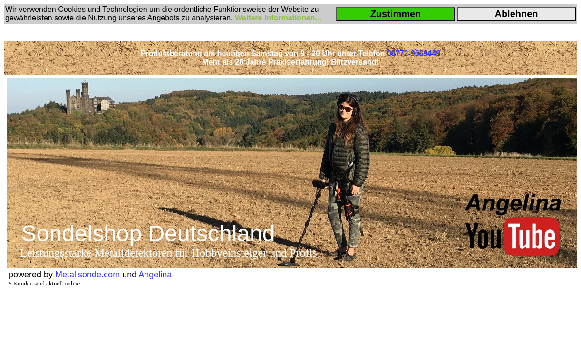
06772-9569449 (413, 53)
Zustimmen (395, 14)
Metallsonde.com (87, 274)
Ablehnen (516, 14)
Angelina (155, 274)
